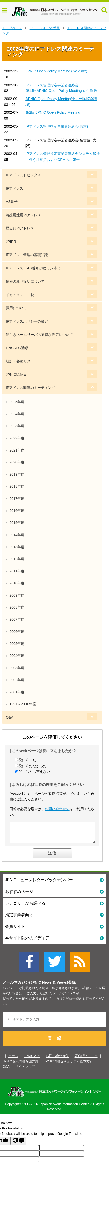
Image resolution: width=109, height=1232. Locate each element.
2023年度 (16, 426)
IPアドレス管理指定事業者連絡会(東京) (56, 126)
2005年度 (16, 644)
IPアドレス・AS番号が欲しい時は (33, 268)
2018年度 (16, 486)
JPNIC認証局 (16, 375)
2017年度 (16, 499)
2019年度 (16, 474)
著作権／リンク (86, 1060)
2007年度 (16, 619)
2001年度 (16, 692)
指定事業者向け (54, 918)
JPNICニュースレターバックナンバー (54, 883)
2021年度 (16, 450)
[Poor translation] (18, 1144)
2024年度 (16, 414)
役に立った (27, 760)
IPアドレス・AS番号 (45, 28)
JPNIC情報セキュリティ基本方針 (68, 1065)
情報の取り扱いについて (25, 281)
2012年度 (16, 559)
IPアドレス (14, 188)
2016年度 (16, 511)
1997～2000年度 (22, 704)
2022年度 (16, 438)
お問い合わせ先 (57, 809)
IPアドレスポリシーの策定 (27, 321)
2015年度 (16, 523)
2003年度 (16, 668)
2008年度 (16, 607)
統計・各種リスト (20, 361)
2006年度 (16, 632)
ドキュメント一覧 (20, 295)
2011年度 (16, 571)
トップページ (12, 28)
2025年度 (16, 402)
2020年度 (16, 462)
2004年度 (16, 656)
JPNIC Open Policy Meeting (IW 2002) (56, 71)
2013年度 (16, 547)
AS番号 (12, 202)
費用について (16, 308)
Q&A (9, 717)
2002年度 (16, 680)
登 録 (54, 1042)
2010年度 (16, 583)
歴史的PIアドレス (20, 228)
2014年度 (16, 535)
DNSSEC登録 (17, 348)
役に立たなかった (32, 766)
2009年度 (16, 595)
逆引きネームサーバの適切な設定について (39, 335)
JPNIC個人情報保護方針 (20, 1065)
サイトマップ (25, 1070)
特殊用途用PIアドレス (23, 215)
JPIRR (11, 242)
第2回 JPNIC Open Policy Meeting (52, 112)
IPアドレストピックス (23, 175)
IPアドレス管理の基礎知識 (27, 255)
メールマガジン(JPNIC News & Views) (35, 986)
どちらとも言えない (34, 772)
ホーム (13, 1060)
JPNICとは (32, 1060)
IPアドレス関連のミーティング (30, 388)
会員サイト (54, 930)
